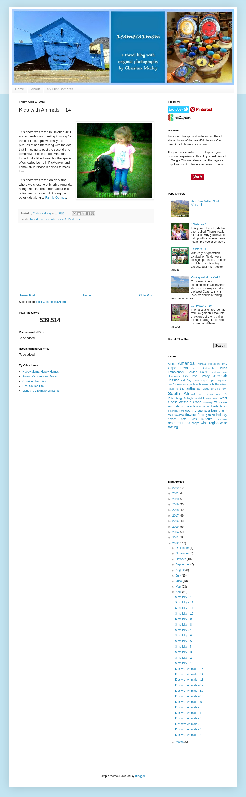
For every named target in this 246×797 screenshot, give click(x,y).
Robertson (221, 384)
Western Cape (190, 402)
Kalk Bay (186, 380)
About (35, 89)
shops (195, 423)
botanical (173, 410)
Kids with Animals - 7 (188, 713)
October (181, 559)
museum (206, 419)
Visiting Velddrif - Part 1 (205, 277)
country (190, 410)
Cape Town (178, 368)
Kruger (210, 380)
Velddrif (199, 398)
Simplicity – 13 (184, 597)
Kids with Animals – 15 (189, 668)
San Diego (203, 388)
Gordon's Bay (219, 372)
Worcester (220, 402)
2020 (176, 499)
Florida (222, 368)
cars (181, 410)
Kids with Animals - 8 (188, 707)
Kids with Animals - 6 (188, 718)
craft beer (204, 410)
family (215, 410)
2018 (176, 510)
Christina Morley (42, 213)
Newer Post (27, 295)
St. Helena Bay (209, 394)
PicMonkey (74, 219)
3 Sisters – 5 (199, 224)
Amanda (34, 219)
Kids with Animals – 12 (189, 685)
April (179, 592)
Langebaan (221, 380)
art (182, 406)
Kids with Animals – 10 (189, 696)
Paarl (195, 384)
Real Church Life (33, 386)
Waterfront (212, 398)
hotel (184, 419)
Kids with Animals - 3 (188, 735)
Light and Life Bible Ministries (40, 390)
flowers (190, 415)
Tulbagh (188, 398)
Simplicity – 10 (184, 613)
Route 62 (173, 388)
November (183, 553)
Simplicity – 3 (183, 652)
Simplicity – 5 (183, 641)
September (183, 564)
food (201, 415)
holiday (221, 415)
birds (215, 406)
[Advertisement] (86, 258)
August (180, 570)
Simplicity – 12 (184, 602)
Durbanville (208, 368)
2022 (176, 488)
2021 (176, 493)
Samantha (187, 388)
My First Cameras (60, 89)
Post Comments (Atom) (51, 302)
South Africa (181, 393)
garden (210, 415)
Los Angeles (175, 384)
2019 (176, 504)
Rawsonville (206, 384)
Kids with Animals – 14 (189, 674)
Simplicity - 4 (183, 646)
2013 (176, 537)
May (179, 586)
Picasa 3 (61, 219)
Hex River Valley (196, 376)
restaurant (175, 423)
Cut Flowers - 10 (201, 305)
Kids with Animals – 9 (188, 702)
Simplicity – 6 (183, 635)
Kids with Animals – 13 (189, 679)
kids (53, 219)
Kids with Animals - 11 (189, 690)
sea (187, 423)
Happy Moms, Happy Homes (40, 371)
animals (44, 219)
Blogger (140, 776)
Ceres (195, 368)
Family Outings (55, 197)
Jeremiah (220, 376)
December (183, 548)
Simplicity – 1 (183, 663)
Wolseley (208, 402)
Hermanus (174, 376)
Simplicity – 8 (183, 624)
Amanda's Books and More (39, 376)
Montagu (187, 384)
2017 (176, 515)
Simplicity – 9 (183, 619)
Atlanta (202, 363)
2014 (176, 532)
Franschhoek (176, 372)
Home (19, 89)
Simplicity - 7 (183, 630)
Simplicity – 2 (183, 657)
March (180, 742)
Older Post (146, 295)
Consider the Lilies (34, 381)
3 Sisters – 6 (199, 249)
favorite (179, 415)
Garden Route (198, 372)
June (179, 581)
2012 (176, 543)
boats (223, 406)
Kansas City (198, 380)
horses (172, 419)
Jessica (173, 380)
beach (190, 406)
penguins (222, 419)
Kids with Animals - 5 (188, 724)
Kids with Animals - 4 (188, 729)
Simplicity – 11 (184, 608)
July (179, 575)
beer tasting (203, 406)
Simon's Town (219, 388)
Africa (171, 363)
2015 (176, 526)
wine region (210, 423)
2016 (176, 521)
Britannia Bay (217, 363)
